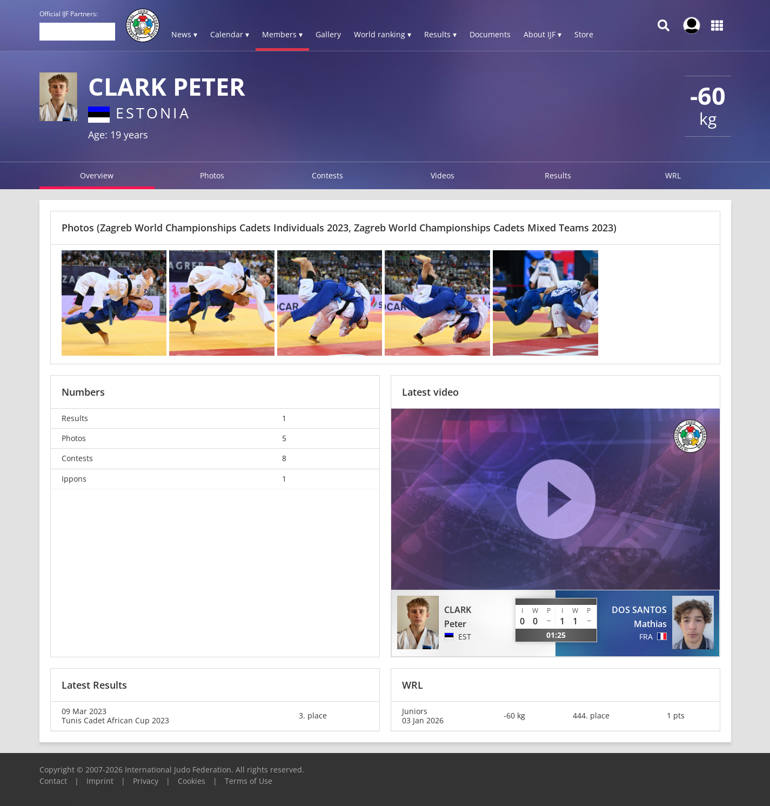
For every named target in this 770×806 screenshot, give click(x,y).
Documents (490, 34)
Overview (96, 175)
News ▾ (184, 34)
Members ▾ (282, 34)
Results (558, 175)
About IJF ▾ (542, 34)
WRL (673, 175)
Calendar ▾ (229, 34)
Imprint (99, 781)
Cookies (191, 781)
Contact (53, 781)
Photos (212, 175)
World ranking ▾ (382, 34)
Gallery (328, 34)
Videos (442, 175)
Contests (327, 175)
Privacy (145, 781)
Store (583, 34)
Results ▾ (440, 34)
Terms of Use (248, 781)
